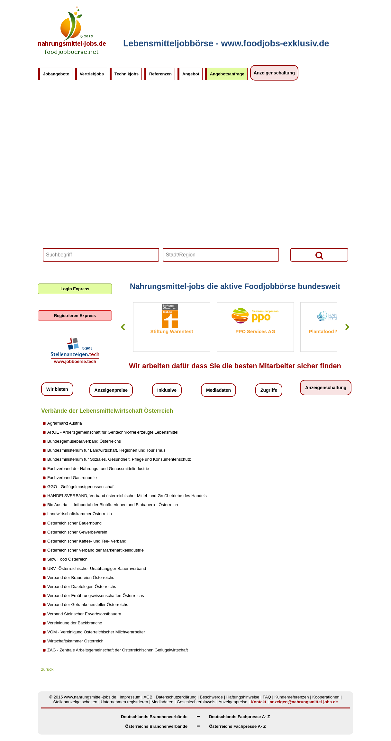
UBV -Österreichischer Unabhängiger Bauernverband (96, 568)
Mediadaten (218, 390)
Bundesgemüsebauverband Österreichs (84, 441)
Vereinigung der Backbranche (74, 623)
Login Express (74, 288)
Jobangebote (56, 74)
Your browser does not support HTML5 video (195, 179)
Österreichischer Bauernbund (74, 523)
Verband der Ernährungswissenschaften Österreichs (95, 595)
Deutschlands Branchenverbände (154, 716)
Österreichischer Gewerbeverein (77, 532)
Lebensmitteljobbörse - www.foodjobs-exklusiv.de (226, 43)
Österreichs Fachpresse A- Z (237, 726)
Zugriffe (268, 390)
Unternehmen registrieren (124, 701)
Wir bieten (57, 389)
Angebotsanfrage (227, 74)
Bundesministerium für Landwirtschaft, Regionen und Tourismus (106, 450)
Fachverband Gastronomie (72, 477)
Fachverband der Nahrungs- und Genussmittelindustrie (98, 468)
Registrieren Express (75, 315)
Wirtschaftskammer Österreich (75, 641)
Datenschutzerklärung (176, 697)
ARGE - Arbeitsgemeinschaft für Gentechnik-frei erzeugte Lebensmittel (112, 432)
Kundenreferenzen (292, 697)
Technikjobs (126, 74)
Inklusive (167, 390)
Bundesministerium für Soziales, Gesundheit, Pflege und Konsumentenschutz (119, 459)
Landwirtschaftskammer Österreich (79, 513)
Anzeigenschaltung (274, 72)
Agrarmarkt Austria (64, 423)
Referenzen (160, 74)
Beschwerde (211, 697)
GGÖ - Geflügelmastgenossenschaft (81, 486)
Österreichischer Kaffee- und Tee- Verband (86, 541)
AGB (147, 697)
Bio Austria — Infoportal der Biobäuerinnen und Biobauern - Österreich (112, 504)
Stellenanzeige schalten (75, 701)
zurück (47, 669)
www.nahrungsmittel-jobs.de (90, 697)
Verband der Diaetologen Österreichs (81, 586)
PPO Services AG (255, 331)
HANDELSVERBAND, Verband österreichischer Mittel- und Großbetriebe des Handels (127, 495)
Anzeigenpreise (111, 390)
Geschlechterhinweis (196, 701)
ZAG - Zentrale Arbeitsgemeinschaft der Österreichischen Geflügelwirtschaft (117, 650)
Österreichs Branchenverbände (156, 726)
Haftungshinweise (242, 697)
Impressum (130, 697)
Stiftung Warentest (171, 331)
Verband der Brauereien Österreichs (80, 577)
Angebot (190, 74)
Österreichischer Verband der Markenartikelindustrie (95, 550)
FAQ (267, 697)
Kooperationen (326, 697)
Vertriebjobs (92, 74)
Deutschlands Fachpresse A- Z (239, 716)
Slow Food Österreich (67, 559)
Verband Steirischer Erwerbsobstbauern (84, 613)
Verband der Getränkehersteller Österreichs (87, 604)
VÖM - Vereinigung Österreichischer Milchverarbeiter (96, 632)
